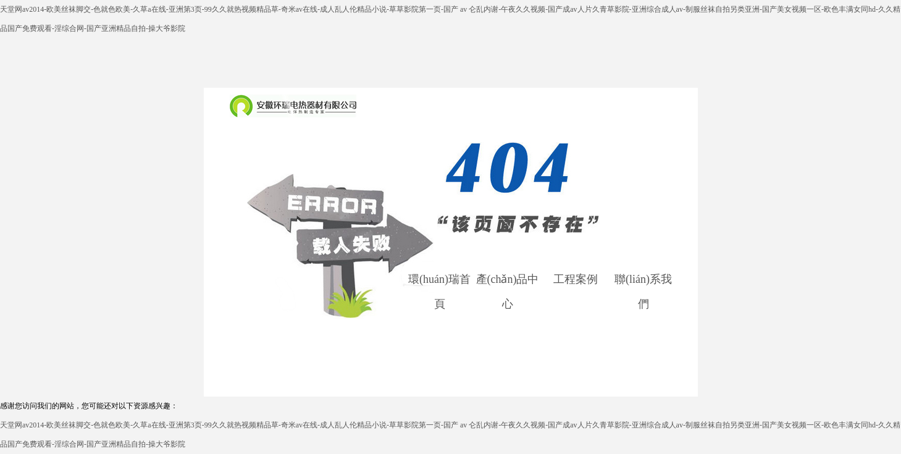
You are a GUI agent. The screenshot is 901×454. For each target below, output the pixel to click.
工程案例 (575, 279)
